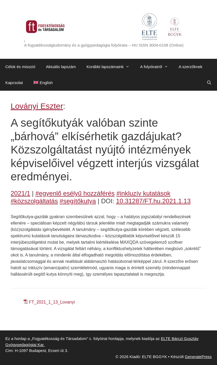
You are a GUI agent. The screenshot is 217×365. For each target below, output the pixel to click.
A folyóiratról (156, 67)
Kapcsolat (14, 82)
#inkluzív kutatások (143, 193)
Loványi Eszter (37, 106)
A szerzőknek (190, 66)
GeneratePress (198, 356)
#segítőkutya (78, 201)
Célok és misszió (20, 66)
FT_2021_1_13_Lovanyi (52, 302)
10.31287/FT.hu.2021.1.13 (153, 201)
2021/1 (20, 193)
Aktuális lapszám (61, 66)
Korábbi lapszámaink (111, 67)
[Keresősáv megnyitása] (209, 83)
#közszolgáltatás (34, 201)
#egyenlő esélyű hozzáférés (75, 193)
